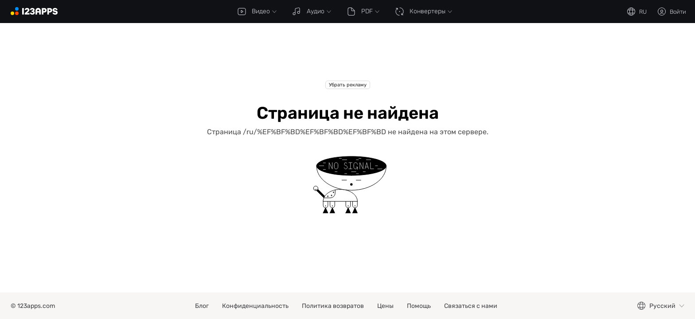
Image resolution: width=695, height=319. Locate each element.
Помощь (419, 306)
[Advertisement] (347, 58)
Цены (385, 306)
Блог (202, 306)
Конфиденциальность (255, 306)
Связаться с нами (470, 306)
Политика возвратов (333, 306)
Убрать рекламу (348, 85)
